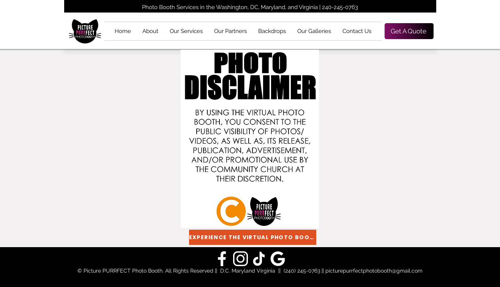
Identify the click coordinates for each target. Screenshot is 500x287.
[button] (186, 31)
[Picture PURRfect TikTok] (259, 258)
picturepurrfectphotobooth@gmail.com (374, 271)
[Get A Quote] (409, 31)
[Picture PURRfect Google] (222, 258)
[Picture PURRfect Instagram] (240, 258)
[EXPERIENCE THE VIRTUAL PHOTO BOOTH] (252, 237)
